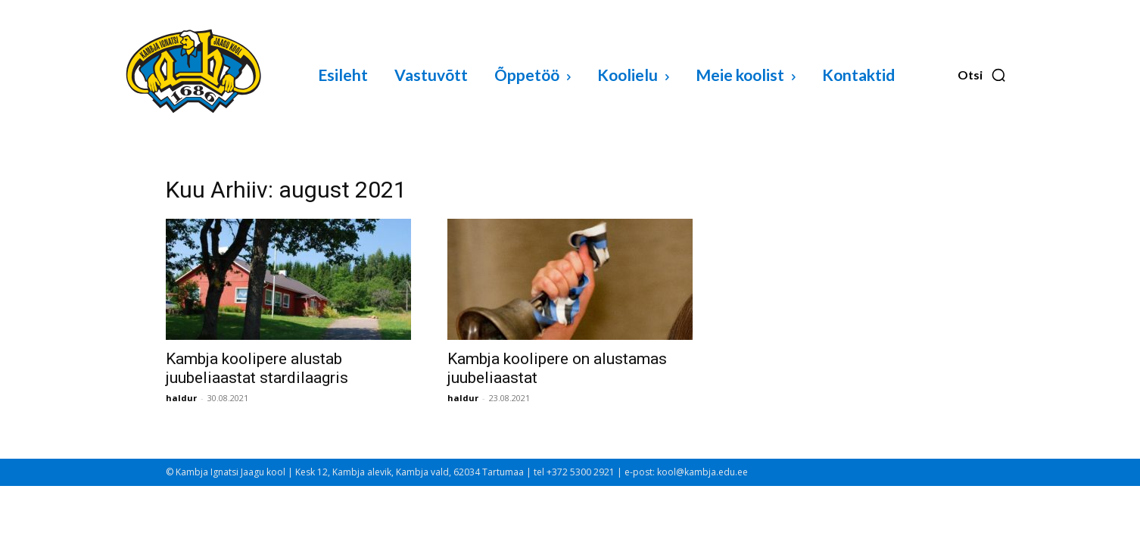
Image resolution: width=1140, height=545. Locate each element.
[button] (982, 75)
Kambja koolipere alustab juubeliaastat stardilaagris (257, 368)
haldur (181, 397)
